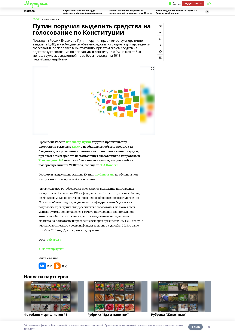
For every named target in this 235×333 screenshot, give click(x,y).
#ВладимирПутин (51, 249)
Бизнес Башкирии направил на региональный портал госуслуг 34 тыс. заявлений (130, 11)
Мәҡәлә (29, 11)
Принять (195, 327)
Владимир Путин (78, 142)
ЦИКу (76, 146)
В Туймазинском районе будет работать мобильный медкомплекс (82, 11)
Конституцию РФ (51, 160)
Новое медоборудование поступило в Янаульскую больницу (176, 11)
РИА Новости (108, 165)
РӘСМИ (36, 19)
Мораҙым (35, 3)
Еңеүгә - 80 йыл (193, 3)
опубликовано (104, 174)
